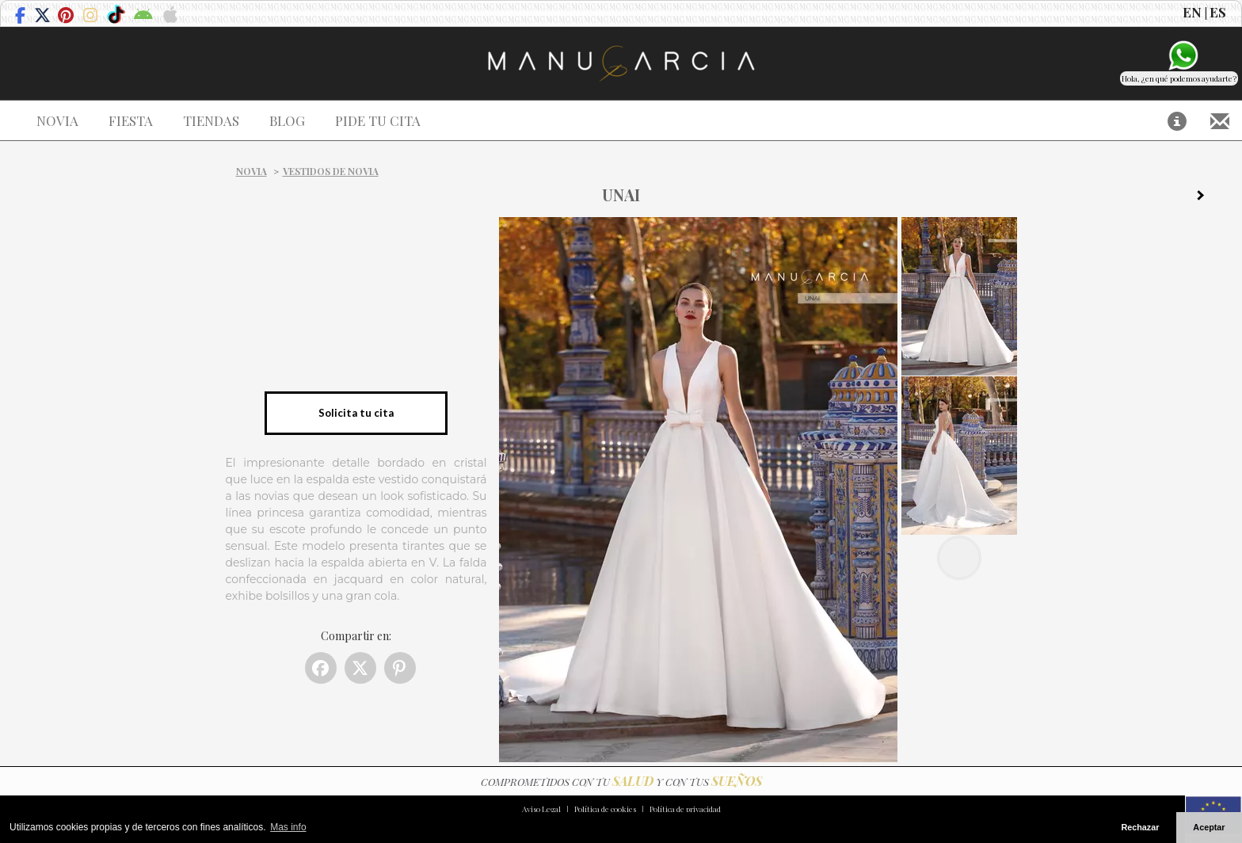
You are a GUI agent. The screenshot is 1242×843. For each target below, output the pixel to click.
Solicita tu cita (356, 412)
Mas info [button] (288, 827)
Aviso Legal (541, 808)
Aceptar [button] (1209, 827)
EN (1192, 12)
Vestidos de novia (331, 171)
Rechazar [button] (1140, 827)
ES (1218, 12)
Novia (251, 171)
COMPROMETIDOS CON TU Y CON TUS (621, 781)
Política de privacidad (685, 808)
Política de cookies (605, 808)
